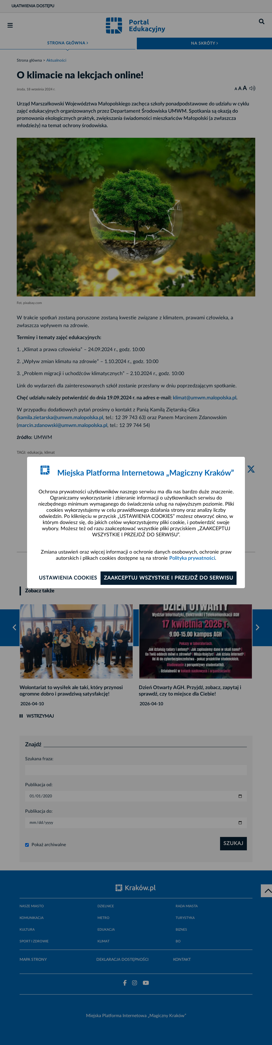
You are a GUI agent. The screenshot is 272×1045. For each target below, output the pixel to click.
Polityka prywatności (192, 558)
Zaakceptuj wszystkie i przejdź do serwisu (168, 578)
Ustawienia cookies (68, 578)
